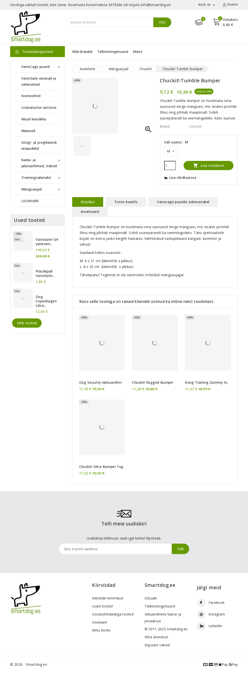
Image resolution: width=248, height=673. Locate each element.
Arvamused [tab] (90, 211)
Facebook (217, 602)
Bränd (165, 126)
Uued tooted (102, 606)
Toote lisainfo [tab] (126, 201)
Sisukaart (99, 622)
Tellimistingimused (112, 51)
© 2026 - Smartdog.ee (28, 664)
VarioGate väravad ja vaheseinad (38, 81)
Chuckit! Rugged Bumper (152, 382)
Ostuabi (151, 598)
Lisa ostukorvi (208, 165)
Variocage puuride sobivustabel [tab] (183, 201)
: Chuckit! (194, 126)
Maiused (28, 130)
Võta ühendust (156, 637)
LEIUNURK (30, 201)
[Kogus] (170, 165)
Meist (137, 51)
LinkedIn (215, 625)
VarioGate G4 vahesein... (47, 241)
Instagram (217, 614)
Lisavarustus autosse (38, 107)
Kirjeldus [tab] (88, 201)
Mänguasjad (41, 189)
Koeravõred (30, 95)
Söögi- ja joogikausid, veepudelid (39, 145)
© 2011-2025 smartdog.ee (166, 629)
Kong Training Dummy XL (206, 382)
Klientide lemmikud (107, 598)
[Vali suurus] (171, 151)
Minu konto (101, 630)
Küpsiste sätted (157, 645)
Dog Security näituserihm (100, 382)
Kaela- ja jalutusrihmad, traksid (41, 162)
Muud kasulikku (33, 119)
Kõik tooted (27, 323)
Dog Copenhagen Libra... (46, 301)
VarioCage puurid (41, 67)
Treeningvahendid (41, 177)
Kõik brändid (82, 51)
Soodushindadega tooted (112, 614)
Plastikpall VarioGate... (45, 273)
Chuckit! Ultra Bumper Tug (101, 467)
